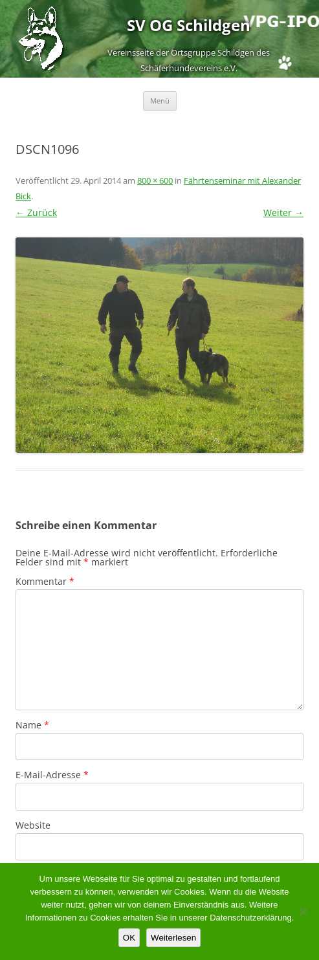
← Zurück (36, 212)
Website (33, 825)
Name (32, 725)
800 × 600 (155, 180)
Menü (160, 100)
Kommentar (45, 581)
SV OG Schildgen (188, 26)
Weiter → (283, 212)
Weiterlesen (173, 938)
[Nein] (302, 911)
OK (129, 938)
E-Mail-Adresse (52, 775)
